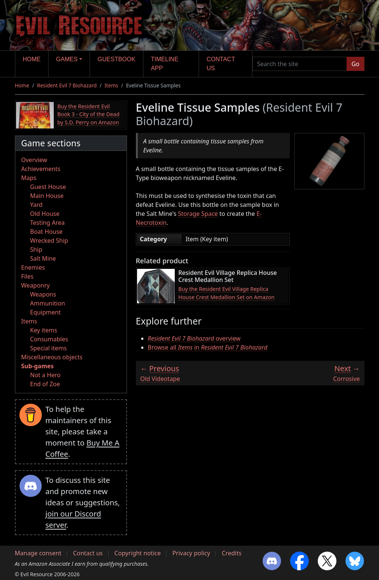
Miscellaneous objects (52, 357)
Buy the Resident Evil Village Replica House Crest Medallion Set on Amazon (226, 293)
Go (355, 64)
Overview (34, 160)
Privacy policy (191, 553)
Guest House (48, 187)
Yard (36, 205)
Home (32, 59)
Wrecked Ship (49, 240)
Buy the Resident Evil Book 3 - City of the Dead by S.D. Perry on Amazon (89, 114)
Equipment (45, 312)
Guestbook (116, 59)
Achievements (40, 169)
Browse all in (208, 347)
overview (194, 338)
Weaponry (35, 285)
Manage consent (38, 553)
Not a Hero (45, 375)
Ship (36, 249)
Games (67, 59)
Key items (43, 330)
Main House (47, 196)
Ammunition (47, 303)
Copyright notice (137, 553)
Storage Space (198, 214)
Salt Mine (43, 258)
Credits (232, 553)
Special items (48, 348)
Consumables (49, 339)
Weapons (43, 294)
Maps (29, 178)
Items (111, 85)
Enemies (33, 267)
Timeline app (164, 63)
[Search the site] (299, 64)
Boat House (46, 231)
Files (27, 276)
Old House (45, 214)
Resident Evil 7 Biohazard (67, 85)
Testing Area (47, 222)
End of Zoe (45, 384)
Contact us (220, 63)
